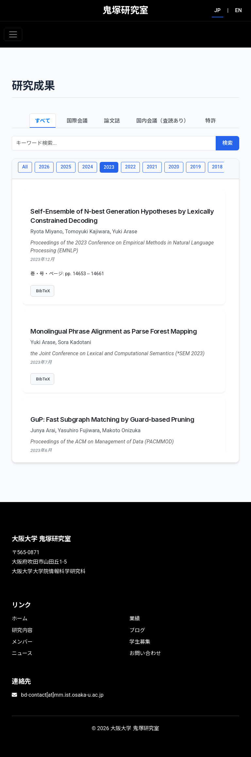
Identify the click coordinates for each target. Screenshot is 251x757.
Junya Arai (42, 430)
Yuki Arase (124, 231)
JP (217, 10)
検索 (227, 143)
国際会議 (77, 121)
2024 (87, 166)
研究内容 (22, 630)
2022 (130, 166)
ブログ (137, 630)
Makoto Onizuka (121, 430)
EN (238, 10)
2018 (217, 166)
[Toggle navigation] (13, 34)
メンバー (22, 642)
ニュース (22, 653)
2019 (195, 166)
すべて (42, 121)
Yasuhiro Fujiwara (79, 430)
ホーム (19, 618)
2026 (44, 166)
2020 (174, 166)
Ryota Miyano (46, 231)
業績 (134, 618)
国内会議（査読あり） (162, 121)
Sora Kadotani (74, 342)
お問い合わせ (145, 653)
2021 (152, 166)
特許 (210, 121)
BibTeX (43, 290)
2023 (109, 167)
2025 (65, 166)
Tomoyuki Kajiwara (87, 231)
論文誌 (112, 121)
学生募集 (140, 642)
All (25, 166)
